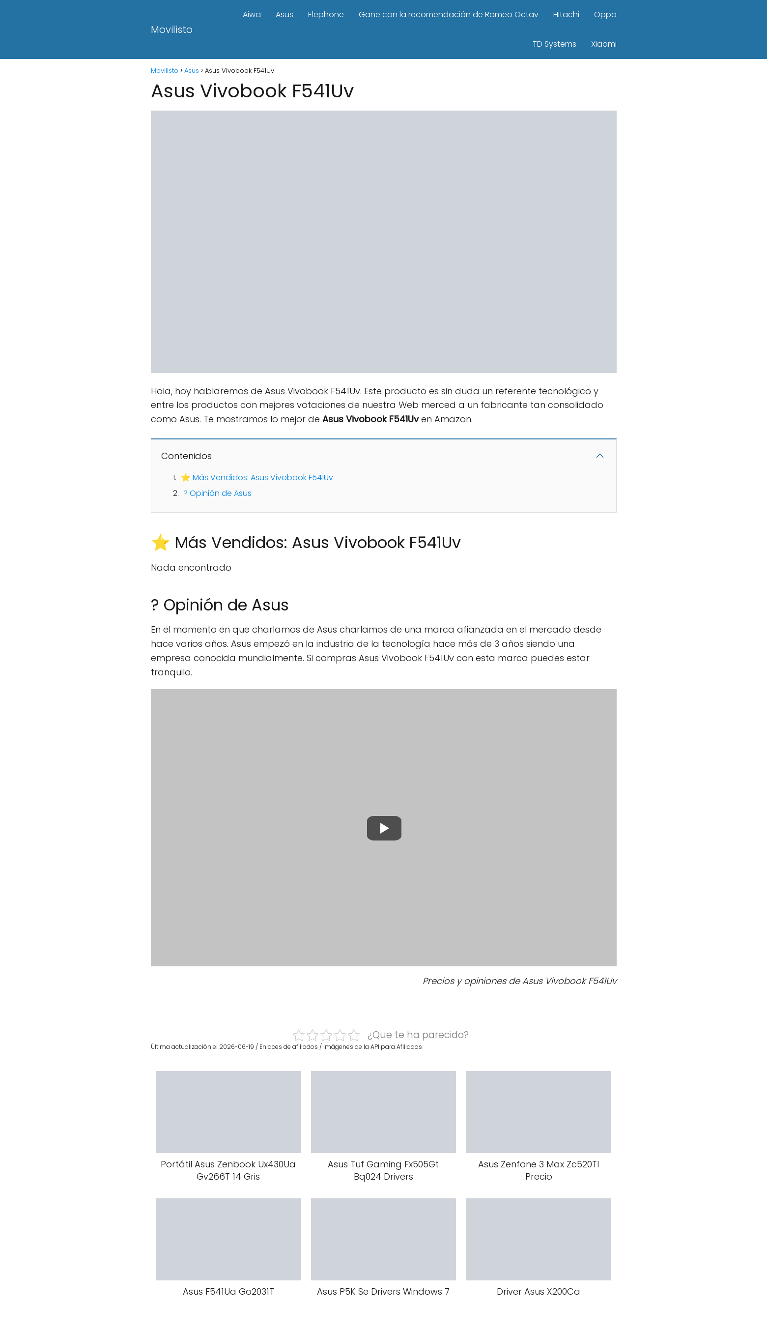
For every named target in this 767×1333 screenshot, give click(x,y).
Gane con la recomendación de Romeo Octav (449, 14)
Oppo (605, 14)
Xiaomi (604, 44)
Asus (284, 14)
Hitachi (566, 14)
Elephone (326, 14)
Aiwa (252, 14)
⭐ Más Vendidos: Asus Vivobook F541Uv (257, 477)
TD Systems (554, 44)
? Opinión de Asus (217, 493)
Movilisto (172, 29)
